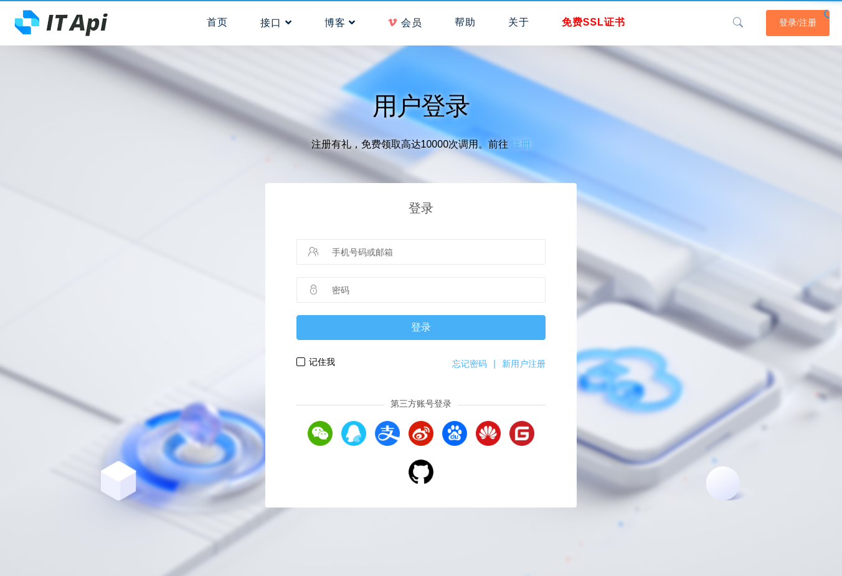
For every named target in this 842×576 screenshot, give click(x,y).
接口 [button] (275, 22)
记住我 (322, 362)
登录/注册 (797, 22)
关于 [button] (518, 22)
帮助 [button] (465, 22)
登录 (421, 327)
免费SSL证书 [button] (593, 22)
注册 (521, 144)
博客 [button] (340, 22)
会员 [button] (405, 22)
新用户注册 (524, 364)
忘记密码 (469, 364)
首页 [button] (217, 22)
